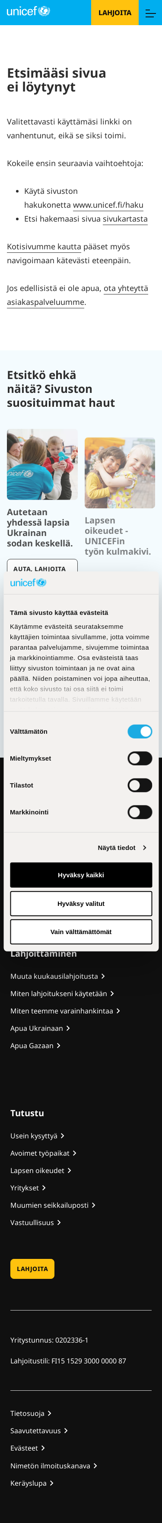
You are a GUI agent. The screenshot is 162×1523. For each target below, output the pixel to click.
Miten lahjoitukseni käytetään (58, 993)
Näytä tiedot (117, 847)
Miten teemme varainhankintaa (61, 1011)
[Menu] (150, 12)
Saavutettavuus (35, 1430)
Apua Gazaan (32, 1045)
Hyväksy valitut (81, 903)
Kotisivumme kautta (44, 246)
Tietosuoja (27, 1413)
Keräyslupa (28, 1483)
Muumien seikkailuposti (49, 1205)
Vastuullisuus (32, 1222)
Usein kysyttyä (33, 1136)
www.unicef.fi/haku (108, 204)
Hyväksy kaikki (81, 875)
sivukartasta (125, 218)
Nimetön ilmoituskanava (50, 1466)
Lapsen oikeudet (37, 1170)
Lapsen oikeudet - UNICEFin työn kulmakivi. (118, 555)
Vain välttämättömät (81, 931)
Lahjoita (114, 12)
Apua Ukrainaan (36, 1028)
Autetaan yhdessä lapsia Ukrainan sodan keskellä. (40, 550)
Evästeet (24, 1448)
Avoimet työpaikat (40, 1153)
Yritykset (24, 1188)
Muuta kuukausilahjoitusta (54, 976)
